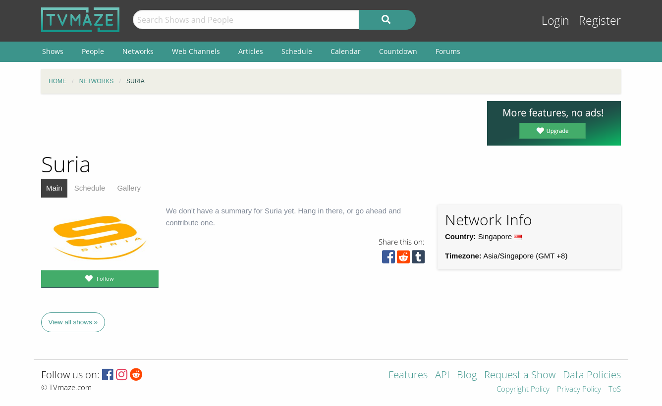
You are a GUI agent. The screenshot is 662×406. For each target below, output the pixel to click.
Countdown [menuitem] (398, 51)
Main (54, 188)
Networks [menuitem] (138, 51)
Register (600, 20)
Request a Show (519, 375)
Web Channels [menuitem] (196, 51)
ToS (614, 389)
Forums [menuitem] (448, 51)
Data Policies (592, 375)
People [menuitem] (93, 51)
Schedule (90, 188)
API (442, 375)
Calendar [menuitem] (346, 51)
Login (555, 20)
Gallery (129, 188)
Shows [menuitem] (52, 51)
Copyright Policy (523, 389)
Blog (467, 375)
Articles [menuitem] (250, 51)
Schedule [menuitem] (296, 51)
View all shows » (73, 322)
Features (408, 375)
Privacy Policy (579, 389)
